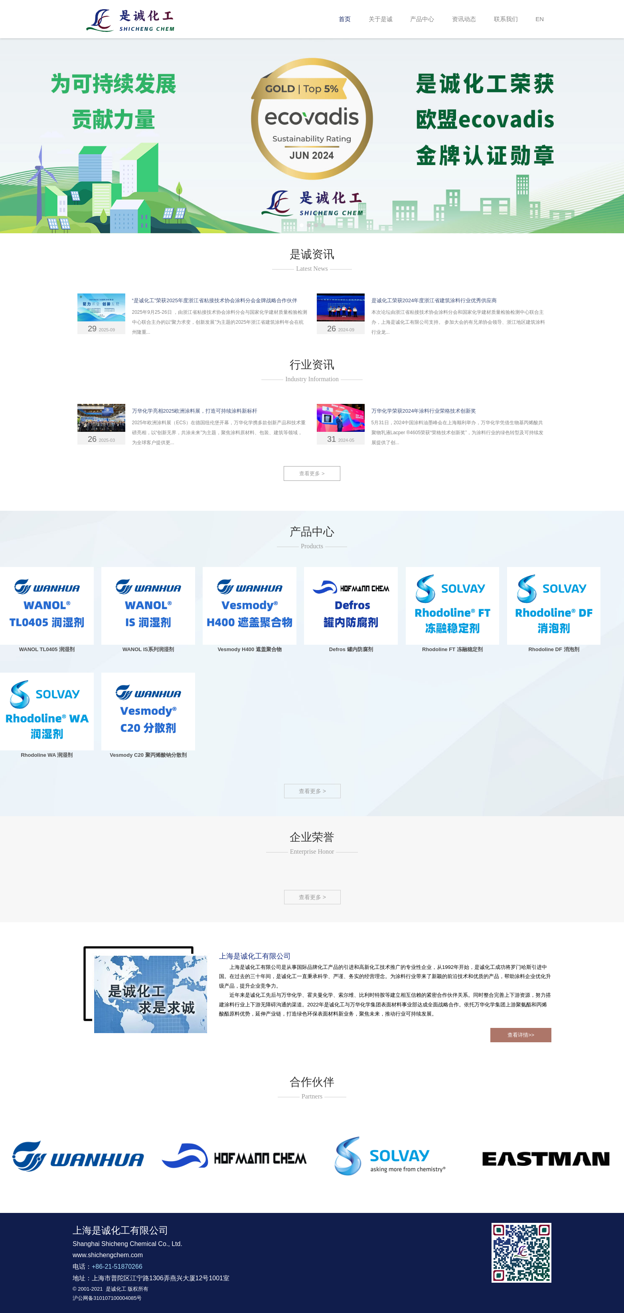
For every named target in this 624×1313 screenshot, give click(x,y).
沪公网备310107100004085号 (107, 1298)
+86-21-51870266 (117, 1266)
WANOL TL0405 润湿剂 (47, 649)
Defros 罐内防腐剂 (351, 649)
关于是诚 (381, 19)
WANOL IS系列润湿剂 (148, 649)
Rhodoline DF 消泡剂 (553, 649)
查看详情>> (520, 1035)
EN (539, 19)
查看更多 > (311, 473)
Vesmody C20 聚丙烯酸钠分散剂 (148, 755)
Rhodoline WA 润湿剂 (47, 755)
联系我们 (506, 19)
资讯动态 (464, 19)
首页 (345, 19)
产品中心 (422, 19)
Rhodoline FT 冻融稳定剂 (452, 649)
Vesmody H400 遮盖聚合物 (249, 649)
